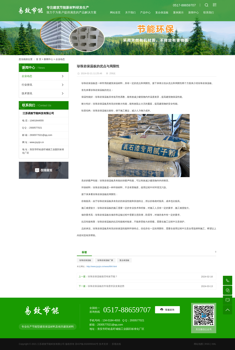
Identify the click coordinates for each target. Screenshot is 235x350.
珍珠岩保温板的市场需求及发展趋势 (106, 286)
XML (214, 344)
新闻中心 (193, 12)
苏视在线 (116, 344)
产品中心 (145, 12)
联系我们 (208, 12)
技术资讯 (27, 93)
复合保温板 (161, 12)
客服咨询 (169, 309)
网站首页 (115, 12)
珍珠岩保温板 (85, 260)
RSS (207, 344)
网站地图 (198, 344)
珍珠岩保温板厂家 (105, 260)
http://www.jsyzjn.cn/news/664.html (102, 266)
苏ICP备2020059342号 (86, 344)
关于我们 (130, 12)
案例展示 (178, 12)
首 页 (38, 59)
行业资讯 (27, 84)
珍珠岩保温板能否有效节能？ (103, 276)
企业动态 (60, 59)
